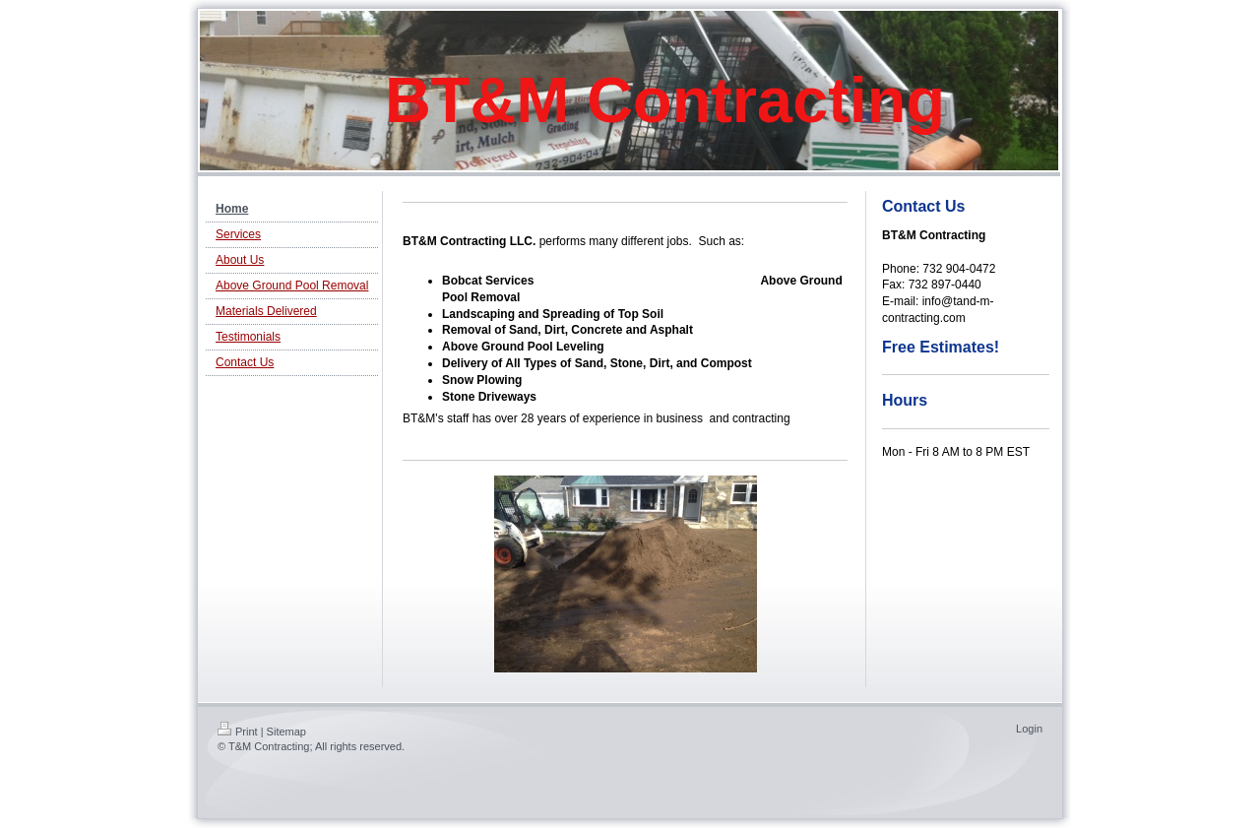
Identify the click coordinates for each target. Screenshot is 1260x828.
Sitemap (286, 731)
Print (238, 731)
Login (1029, 728)
